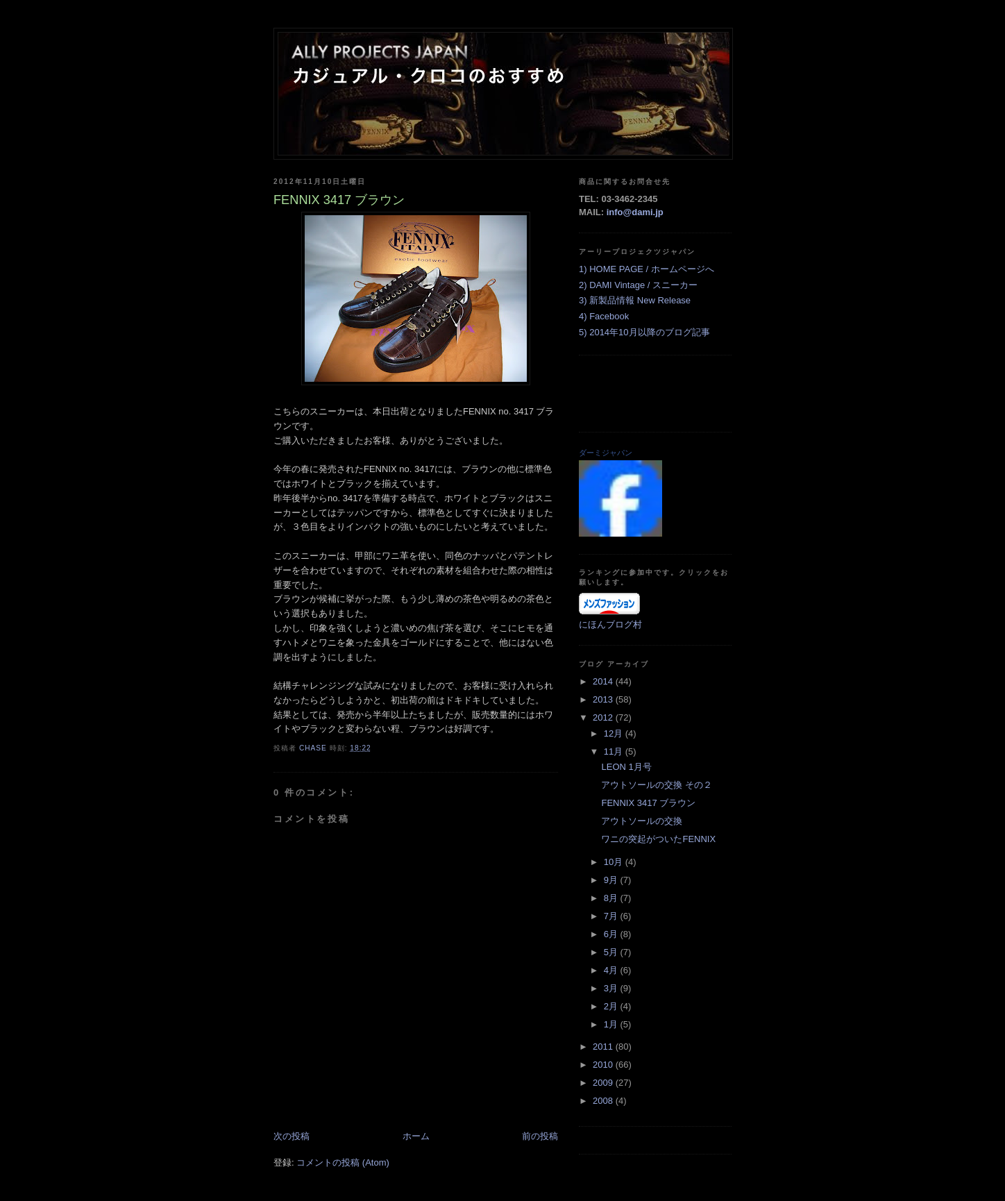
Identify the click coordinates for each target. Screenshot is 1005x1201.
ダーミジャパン (605, 452)
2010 (604, 1064)
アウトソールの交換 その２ (656, 785)
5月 (612, 952)
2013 (604, 699)
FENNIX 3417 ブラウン (648, 803)
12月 (614, 733)
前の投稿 (540, 1136)
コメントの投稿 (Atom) (342, 1162)
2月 (612, 1006)
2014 (604, 681)
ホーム (416, 1136)
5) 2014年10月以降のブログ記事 (644, 332)
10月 (614, 862)
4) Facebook (604, 316)
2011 (604, 1046)
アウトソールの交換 (641, 821)
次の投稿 (291, 1136)
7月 (612, 916)
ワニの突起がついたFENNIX (658, 839)
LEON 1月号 (626, 767)
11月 (614, 751)
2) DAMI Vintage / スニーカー (638, 285)
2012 (604, 717)
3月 (612, 988)
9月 (612, 880)
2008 (604, 1100)
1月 (612, 1024)
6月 (612, 934)
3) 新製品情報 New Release (635, 300)
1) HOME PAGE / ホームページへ (646, 269)
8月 (612, 898)
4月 (612, 970)
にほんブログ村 (610, 624)
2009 (604, 1082)
